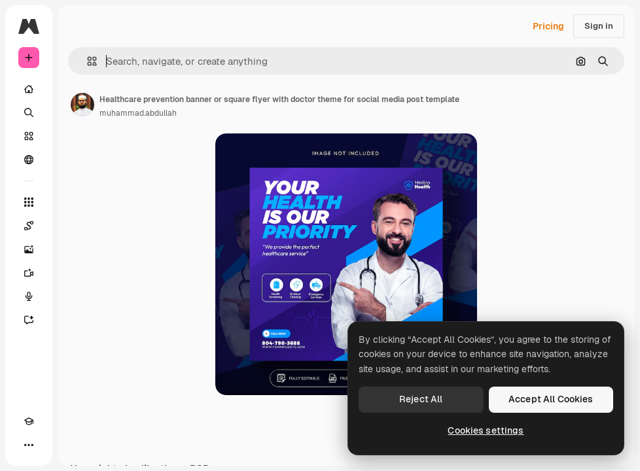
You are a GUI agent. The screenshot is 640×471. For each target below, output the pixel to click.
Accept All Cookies (551, 399)
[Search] (28, 112)
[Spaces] (28, 225)
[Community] (28, 159)
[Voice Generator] (28, 296)
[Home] (28, 88)
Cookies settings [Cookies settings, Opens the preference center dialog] (486, 430)
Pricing (548, 26)
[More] (28, 444)
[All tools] (28, 202)
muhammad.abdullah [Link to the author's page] (138, 113)
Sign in (598, 25)
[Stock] (28, 136)
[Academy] (28, 421)
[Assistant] (28, 319)
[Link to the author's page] (82, 104)
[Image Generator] (28, 249)
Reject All (420, 399)
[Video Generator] (28, 272)
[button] (87, 61)
